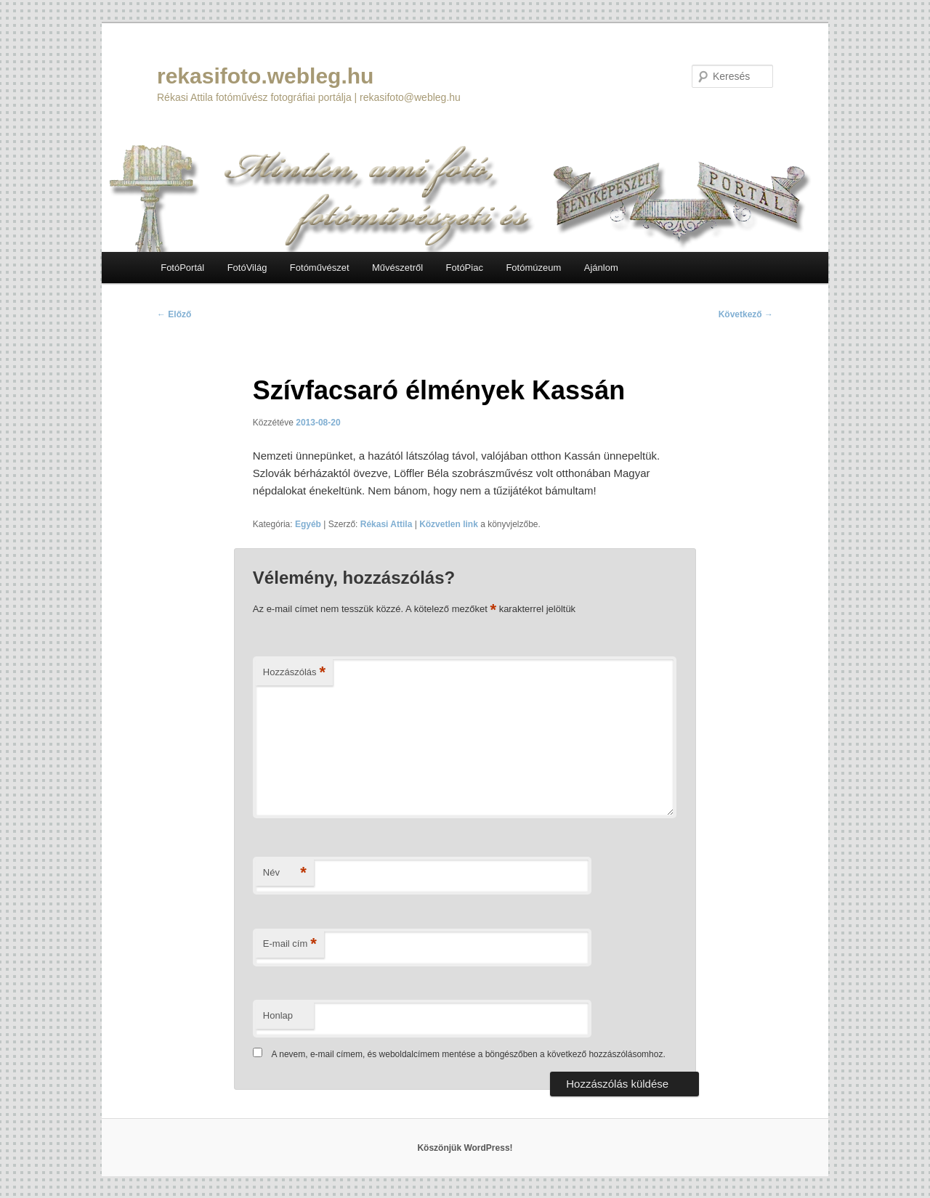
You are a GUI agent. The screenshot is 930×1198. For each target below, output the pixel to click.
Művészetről (397, 267)
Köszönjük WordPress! (464, 1148)
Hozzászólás (294, 672)
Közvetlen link (449, 524)
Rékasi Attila (386, 524)
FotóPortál (182, 267)
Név (285, 873)
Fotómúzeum (533, 267)
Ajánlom (601, 267)
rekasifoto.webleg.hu (265, 76)
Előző (174, 314)
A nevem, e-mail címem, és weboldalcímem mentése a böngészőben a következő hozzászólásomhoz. (469, 1054)
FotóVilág (247, 267)
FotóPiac (464, 267)
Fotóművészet (319, 267)
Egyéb (308, 524)
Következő (746, 314)
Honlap (278, 1015)
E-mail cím (290, 944)
